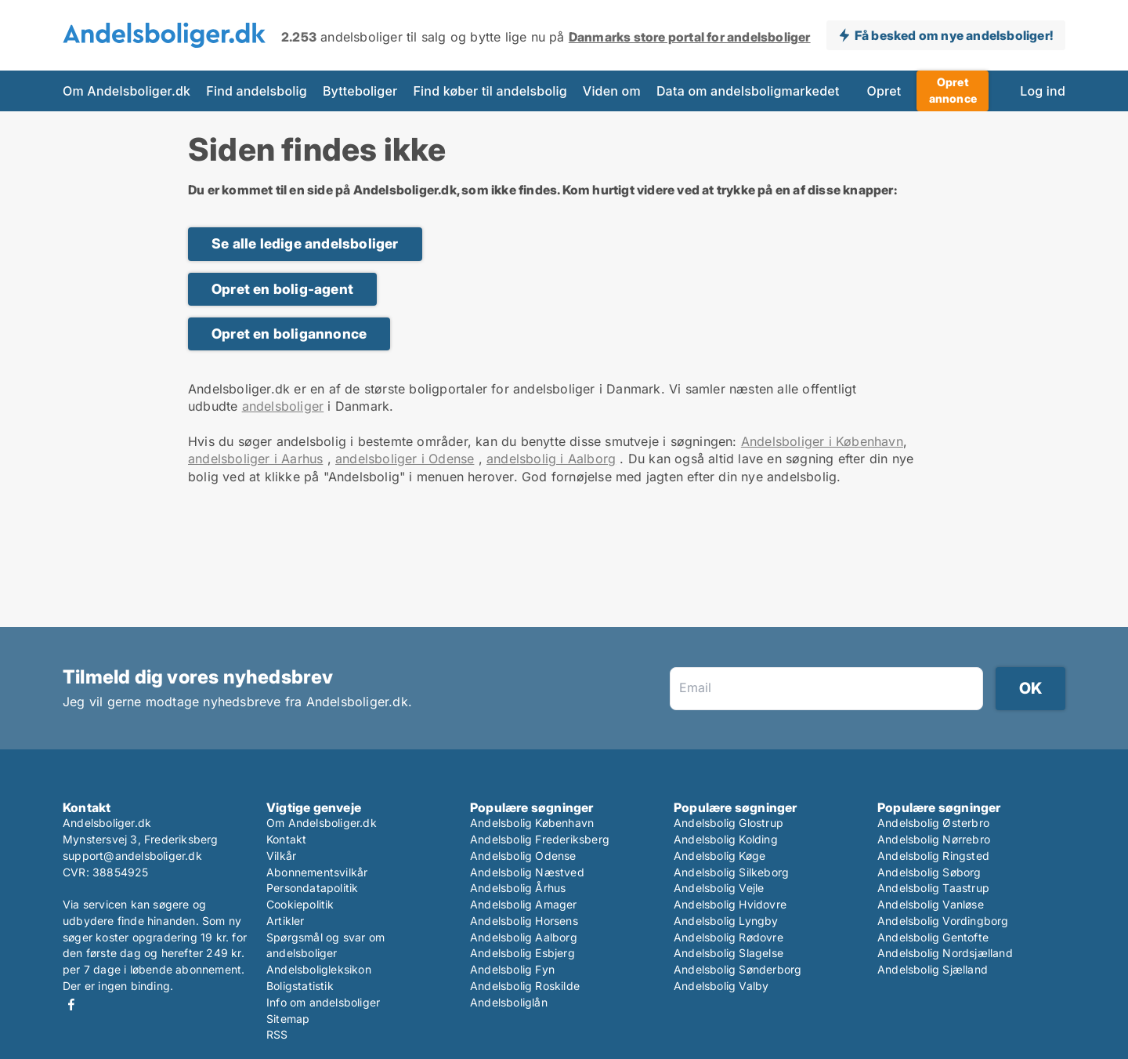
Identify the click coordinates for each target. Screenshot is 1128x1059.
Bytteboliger (360, 91)
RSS (277, 1034)
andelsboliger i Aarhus (255, 458)
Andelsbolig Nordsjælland (945, 952)
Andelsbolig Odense (523, 855)
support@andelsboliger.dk (132, 855)
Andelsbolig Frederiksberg (539, 839)
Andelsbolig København (532, 822)
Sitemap (287, 1018)
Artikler (285, 920)
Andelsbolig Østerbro (933, 822)
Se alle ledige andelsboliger (305, 243)
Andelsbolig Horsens (524, 920)
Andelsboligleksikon (318, 969)
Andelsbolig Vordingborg (943, 920)
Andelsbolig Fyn (512, 969)
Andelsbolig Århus (518, 887)
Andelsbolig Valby (721, 985)
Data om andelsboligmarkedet (748, 91)
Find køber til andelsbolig (489, 91)
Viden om (612, 91)
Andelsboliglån (509, 1002)
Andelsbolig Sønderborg (737, 969)
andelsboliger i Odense (404, 458)
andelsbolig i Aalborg (551, 458)
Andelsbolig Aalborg (523, 937)
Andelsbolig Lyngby (726, 920)
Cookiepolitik (300, 904)
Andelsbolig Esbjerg (522, 952)
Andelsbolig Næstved (527, 872)
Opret (884, 91)
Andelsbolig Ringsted (933, 855)
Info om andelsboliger (323, 1002)
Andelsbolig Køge (719, 855)
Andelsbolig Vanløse (930, 904)
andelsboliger (283, 406)
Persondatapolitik (312, 887)
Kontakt (286, 839)
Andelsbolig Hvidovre (730, 904)
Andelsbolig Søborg (929, 872)
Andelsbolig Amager (523, 904)
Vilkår (281, 855)
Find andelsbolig (256, 91)
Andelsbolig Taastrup (933, 887)
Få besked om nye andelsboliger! (954, 35)
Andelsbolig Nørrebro (933, 839)
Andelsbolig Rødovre (728, 937)
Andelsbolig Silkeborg (731, 872)
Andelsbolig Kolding (726, 839)
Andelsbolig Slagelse (728, 952)
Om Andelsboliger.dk (126, 91)
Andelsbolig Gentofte (933, 937)
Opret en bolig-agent (282, 289)
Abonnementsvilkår (316, 872)
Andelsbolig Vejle (719, 887)
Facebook (71, 1004)
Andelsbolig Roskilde (525, 985)
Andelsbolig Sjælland (932, 969)
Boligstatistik (300, 985)
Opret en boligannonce (289, 333)
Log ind (1042, 91)
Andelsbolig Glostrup (728, 822)
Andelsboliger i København (822, 441)
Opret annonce (953, 90)
